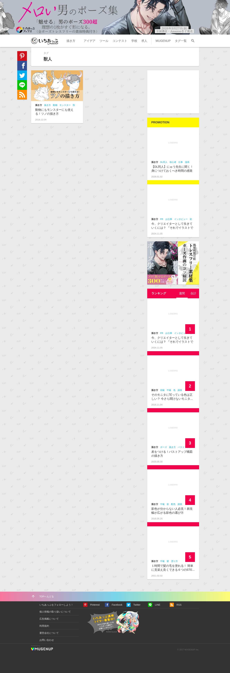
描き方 (71, 40)
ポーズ (163, 447)
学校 (134, 40)
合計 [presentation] (193, 293)
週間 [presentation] (182, 293)
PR (161, 219)
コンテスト (119, 40)
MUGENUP (163, 40)
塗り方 (174, 561)
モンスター (65, 105)
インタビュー (181, 219)
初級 (162, 390)
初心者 (173, 162)
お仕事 (168, 219)
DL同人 (164, 162)
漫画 (187, 162)
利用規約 (44, 625)
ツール (104, 40)
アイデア (89, 40)
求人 (144, 40)
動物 (55, 105)
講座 (180, 390)
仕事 (180, 162)
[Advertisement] (173, 91)
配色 (173, 504)
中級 (169, 390)
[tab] (182, 293)
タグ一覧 (181, 40)
